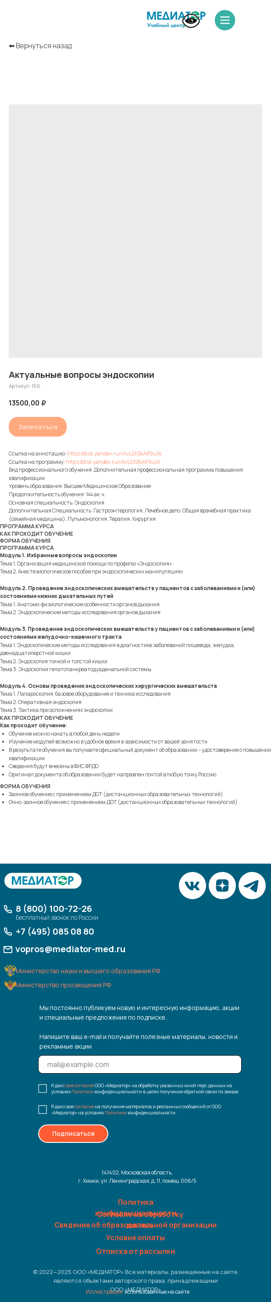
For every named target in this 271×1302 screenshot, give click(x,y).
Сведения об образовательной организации (135, 1225)
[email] (140, 1064)
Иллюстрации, (105, 1291)
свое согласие (79, 1085)
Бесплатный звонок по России (57, 917)
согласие (84, 1106)
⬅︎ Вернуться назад (40, 46)
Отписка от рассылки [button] (135, 1251)
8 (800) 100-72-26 (54, 908)
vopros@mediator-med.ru (70, 949)
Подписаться (73, 1133)
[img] (176, 20)
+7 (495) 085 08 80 (55, 931)
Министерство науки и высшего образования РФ (88, 971)
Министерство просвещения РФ (63, 985)
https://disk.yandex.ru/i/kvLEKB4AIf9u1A (114, 453)
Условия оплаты (135, 1237)
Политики (82, 1092)
